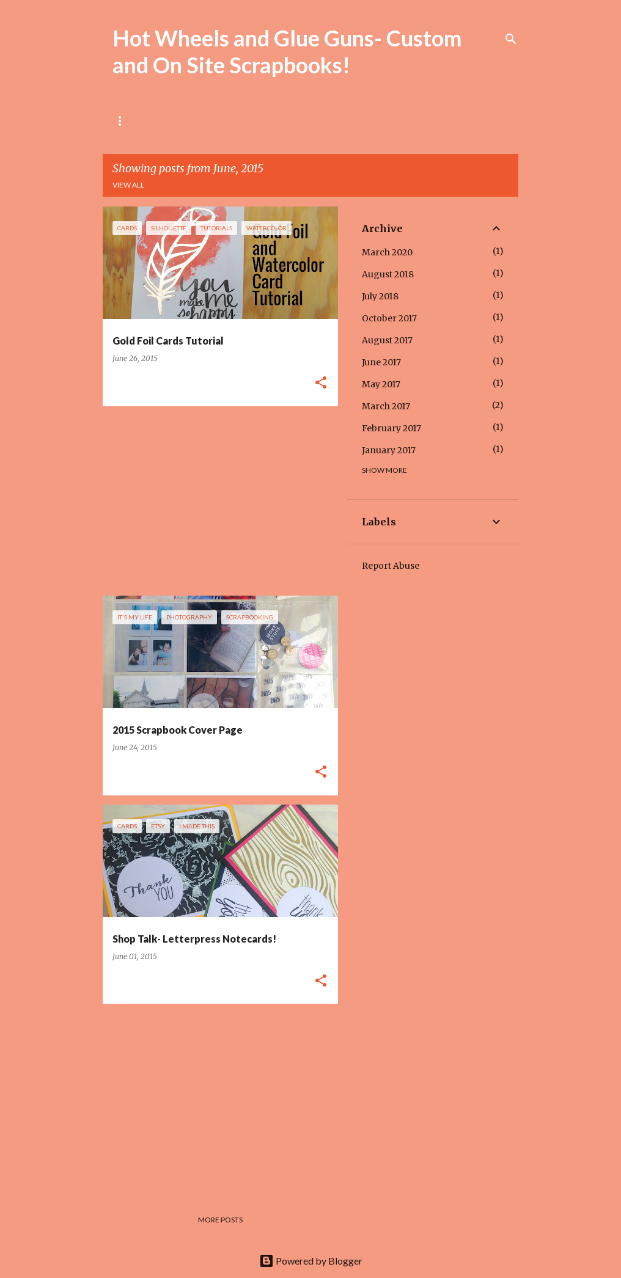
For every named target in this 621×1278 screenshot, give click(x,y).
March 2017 (386, 406)
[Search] (511, 39)
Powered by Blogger (310, 1260)
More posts (220, 1219)
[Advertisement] (216, 500)
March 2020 (387, 252)
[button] (321, 383)
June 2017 (381, 362)
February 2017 (391, 428)
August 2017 (387, 340)
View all (128, 184)
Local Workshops (266, 120)
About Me (182, 120)
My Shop (347, 120)
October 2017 (389, 318)
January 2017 (389, 450)
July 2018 (380, 296)
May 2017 (381, 384)
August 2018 (388, 274)
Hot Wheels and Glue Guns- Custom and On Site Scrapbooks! (286, 51)
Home (123, 120)
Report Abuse (390, 565)
